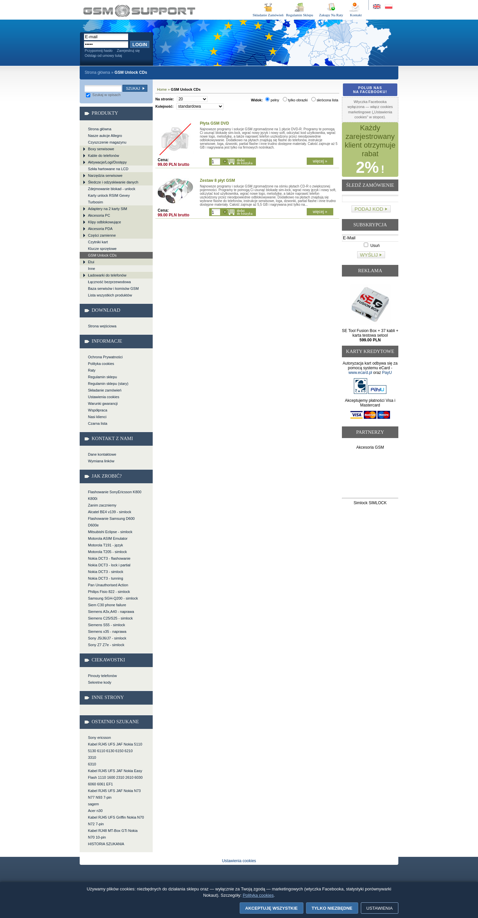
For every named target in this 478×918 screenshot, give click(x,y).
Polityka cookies (101, 364)
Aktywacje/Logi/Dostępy (107, 162)
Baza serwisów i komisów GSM (113, 288)
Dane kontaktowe (102, 454)
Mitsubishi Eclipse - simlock (110, 532)
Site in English (377, 6)
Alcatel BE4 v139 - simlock (109, 512)
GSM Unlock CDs (139, 11)
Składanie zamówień (104, 390)
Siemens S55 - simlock (106, 625)
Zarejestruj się (128, 51)
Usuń (371, 245)
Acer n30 (95, 811)
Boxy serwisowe (101, 149)
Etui (91, 262)
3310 (92, 757)
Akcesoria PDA (100, 229)
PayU (387, 372)
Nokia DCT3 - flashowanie (109, 558)
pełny (272, 100)
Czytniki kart (98, 242)
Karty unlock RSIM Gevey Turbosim (109, 198)
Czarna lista (97, 423)
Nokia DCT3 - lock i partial (109, 565)
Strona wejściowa (102, 326)
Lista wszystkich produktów (110, 295)
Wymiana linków (101, 461)
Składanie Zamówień (268, 15)
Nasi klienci (97, 417)
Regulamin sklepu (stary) (108, 384)
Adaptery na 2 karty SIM (107, 209)
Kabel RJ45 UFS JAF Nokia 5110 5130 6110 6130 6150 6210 (115, 747)
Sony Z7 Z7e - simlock (106, 645)
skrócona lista (324, 100)
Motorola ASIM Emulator (107, 538)
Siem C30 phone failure (107, 605)
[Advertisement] (370, 475)
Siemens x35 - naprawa (107, 631)
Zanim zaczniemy (102, 505)
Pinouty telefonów (102, 676)
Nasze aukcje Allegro (105, 136)
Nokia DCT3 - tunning (105, 578)
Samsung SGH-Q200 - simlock (113, 598)
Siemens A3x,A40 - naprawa (111, 612)
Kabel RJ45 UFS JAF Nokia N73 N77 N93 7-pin (114, 794)
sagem (93, 804)
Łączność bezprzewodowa (109, 282)
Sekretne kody (99, 682)
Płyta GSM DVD (214, 123)
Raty (92, 370)
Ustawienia (379, 908)
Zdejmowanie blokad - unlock (111, 189)
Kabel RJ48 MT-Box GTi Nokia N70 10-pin (112, 834)
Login (139, 44)
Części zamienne (102, 235)
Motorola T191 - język (105, 545)
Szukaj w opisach (103, 95)
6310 (92, 764)
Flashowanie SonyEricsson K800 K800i (114, 495)
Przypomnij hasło (99, 51)
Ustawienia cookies (103, 397)
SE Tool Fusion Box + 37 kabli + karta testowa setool (370, 335)
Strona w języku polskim (388, 6)
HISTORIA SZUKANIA (106, 844)
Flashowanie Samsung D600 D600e (111, 521)
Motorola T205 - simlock (107, 552)
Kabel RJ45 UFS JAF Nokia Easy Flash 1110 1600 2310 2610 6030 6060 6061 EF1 (115, 777)
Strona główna (97, 72)
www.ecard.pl (360, 372)
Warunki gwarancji (103, 403)
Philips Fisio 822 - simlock (109, 592)
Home (162, 89)
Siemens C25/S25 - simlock (110, 618)
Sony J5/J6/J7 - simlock (107, 638)
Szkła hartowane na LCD (108, 169)
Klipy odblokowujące (104, 222)
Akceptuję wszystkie (271, 908)
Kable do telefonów (103, 156)
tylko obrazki (295, 100)
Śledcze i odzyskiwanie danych (113, 182)
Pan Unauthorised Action (108, 585)
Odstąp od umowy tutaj (103, 55)
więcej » (320, 161)
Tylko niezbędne (332, 908)
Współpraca (97, 410)
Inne (91, 269)
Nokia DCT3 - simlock (105, 572)
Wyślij (369, 255)
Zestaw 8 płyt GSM (217, 180)
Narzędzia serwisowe (105, 175)
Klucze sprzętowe (102, 249)
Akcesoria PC (99, 215)
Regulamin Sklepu (299, 15)
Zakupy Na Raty (331, 15)
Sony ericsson (99, 738)
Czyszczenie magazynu (107, 142)
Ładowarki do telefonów (107, 275)
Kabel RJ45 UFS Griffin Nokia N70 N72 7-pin (116, 820)
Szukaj (133, 88)
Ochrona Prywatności (105, 357)
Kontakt (355, 15)
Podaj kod (369, 209)
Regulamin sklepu (102, 377)
